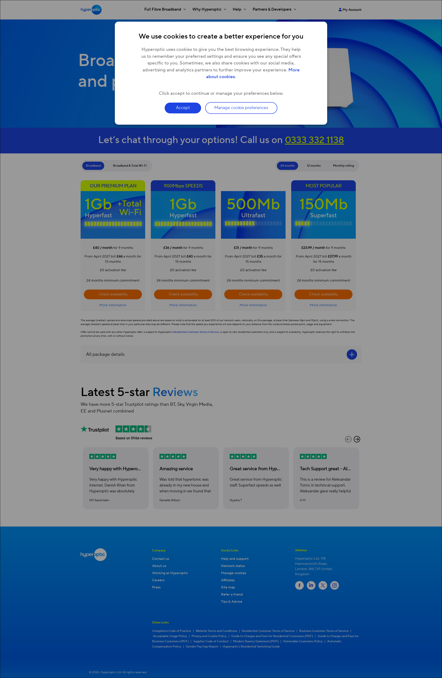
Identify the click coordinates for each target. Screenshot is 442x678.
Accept (182, 108)
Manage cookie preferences (242, 108)
